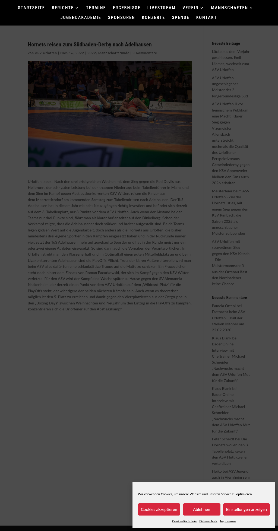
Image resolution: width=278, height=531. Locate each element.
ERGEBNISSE (127, 8)
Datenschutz (208, 521)
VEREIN (190, 8)
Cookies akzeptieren (159, 509)
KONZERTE (153, 18)
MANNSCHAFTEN (229, 8)
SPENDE (180, 18)
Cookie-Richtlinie (184, 521)
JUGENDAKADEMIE (81, 18)
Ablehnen (201, 509)
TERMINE (96, 8)
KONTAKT (206, 18)
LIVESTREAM (161, 8)
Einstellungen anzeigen (246, 509)
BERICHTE (63, 8)
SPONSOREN (121, 18)
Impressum (228, 521)
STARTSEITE (31, 8)
